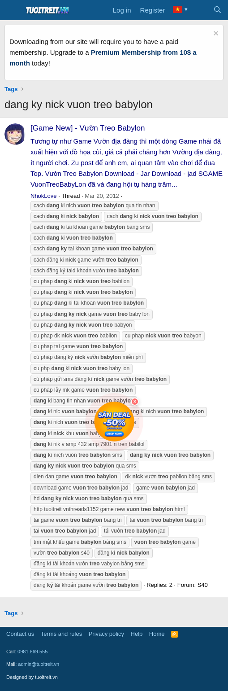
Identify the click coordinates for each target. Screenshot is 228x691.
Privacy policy (106, 633)
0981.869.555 (32, 651)
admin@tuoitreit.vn (38, 664)
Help (137, 633)
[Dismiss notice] (215, 34)
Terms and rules (61, 633)
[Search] (217, 10)
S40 (203, 585)
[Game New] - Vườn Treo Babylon (87, 128)
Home (157, 633)
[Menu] (12, 10)
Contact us (20, 633)
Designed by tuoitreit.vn (32, 677)
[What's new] (199, 10)
